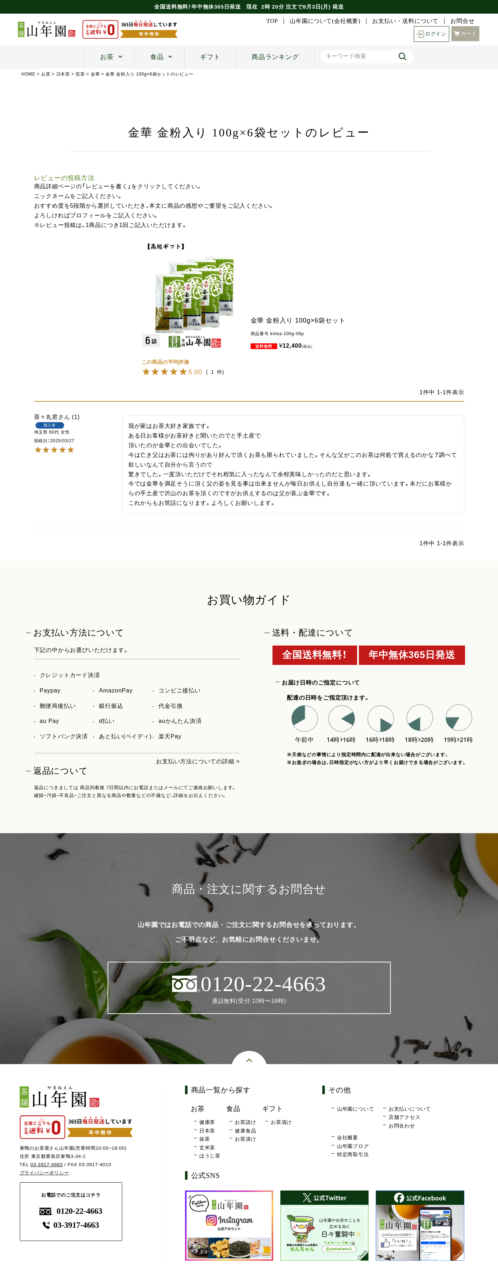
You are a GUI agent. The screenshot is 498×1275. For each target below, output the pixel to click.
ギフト (210, 57)
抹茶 (204, 1139)
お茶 (107, 57)
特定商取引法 (353, 1154)
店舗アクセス (405, 1117)
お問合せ (462, 21)
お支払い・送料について (405, 21)
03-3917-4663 (46, 1164)
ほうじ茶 (209, 1156)
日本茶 (63, 74)
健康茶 (207, 1122)
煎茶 (80, 74)
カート (465, 33)
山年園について (355, 1109)
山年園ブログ (353, 1146)
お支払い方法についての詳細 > (198, 761)
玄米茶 (207, 1147)
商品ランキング (275, 57)
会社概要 (347, 1137)
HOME (28, 74)
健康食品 (245, 1131)
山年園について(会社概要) (325, 21)
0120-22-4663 (71, 1211)
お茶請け (245, 1122)
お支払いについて (410, 1109)
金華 (95, 74)
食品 (157, 57)
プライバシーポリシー (44, 1172)
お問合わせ (402, 1126)
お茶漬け (245, 1139)
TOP (272, 21)
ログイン (431, 34)
